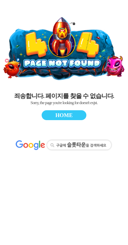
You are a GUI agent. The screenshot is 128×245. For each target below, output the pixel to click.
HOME (64, 115)
